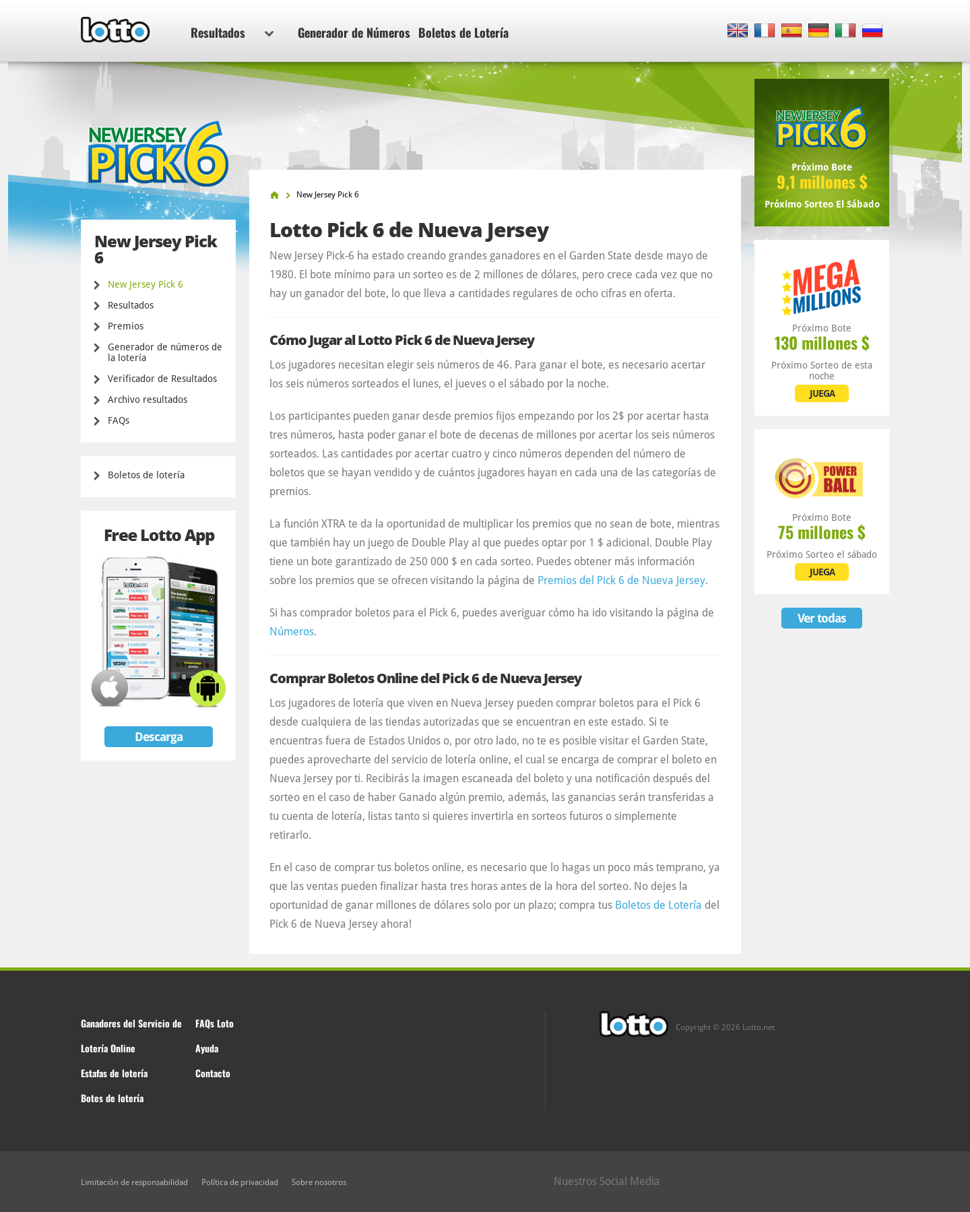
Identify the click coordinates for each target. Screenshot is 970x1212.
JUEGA (822, 393)
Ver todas (822, 618)
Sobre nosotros (319, 1182)
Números (291, 631)
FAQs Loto (214, 1023)
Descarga (159, 737)
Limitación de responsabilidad (134, 1182)
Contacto (212, 1073)
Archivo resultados (147, 399)
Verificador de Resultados (162, 378)
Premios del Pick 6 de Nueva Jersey (621, 580)
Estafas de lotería (114, 1073)
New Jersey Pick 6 (145, 284)
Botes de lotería (112, 1098)
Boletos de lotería (146, 475)
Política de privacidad (239, 1182)
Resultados (232, 32)
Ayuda (206, 1048)
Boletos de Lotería (463, 32)
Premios (125, 326)
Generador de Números (354, 32)
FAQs (118, 420)
